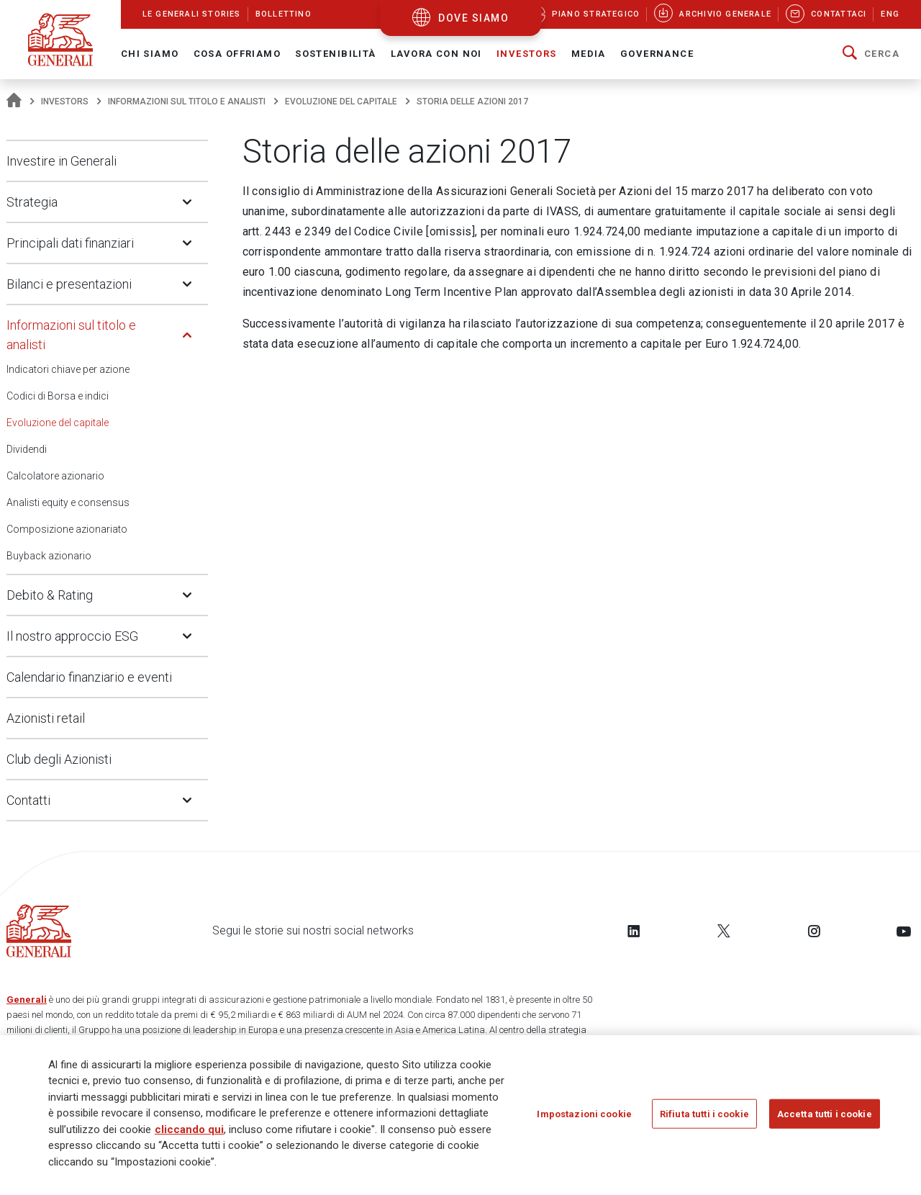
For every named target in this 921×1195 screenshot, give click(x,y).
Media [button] (588, 53)
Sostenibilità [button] (335, 53)
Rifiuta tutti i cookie (704, 1114)
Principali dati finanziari (70, 243)
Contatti (28, 800)
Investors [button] (526, 53)
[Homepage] (14, 101)
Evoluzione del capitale (341, 101)
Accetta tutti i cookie (824, 1114)
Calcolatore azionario (55, 476)
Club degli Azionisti (59, 759)
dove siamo (473, 18)
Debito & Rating (49, 595)
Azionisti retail (45, 718)
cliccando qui (189, 1130)
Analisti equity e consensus (68, 502)
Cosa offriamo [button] (237, 53)
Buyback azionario (48, 556)
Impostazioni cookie (584, 1114)
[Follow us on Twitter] (724, 931)
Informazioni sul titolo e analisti (187, 101)
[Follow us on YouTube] (904, 931)
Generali (26, 999)
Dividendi (26, 449)
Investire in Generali (61, 160)
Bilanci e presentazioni (69, 284)
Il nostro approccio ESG (72, 636)
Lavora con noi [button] (436, 53)
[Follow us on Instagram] (814, 931)
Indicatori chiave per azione (68, 369)
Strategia (32, 201)
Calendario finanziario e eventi (89, 677)
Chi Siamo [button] (150, 53)
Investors (65, 101)
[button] (871, 54)
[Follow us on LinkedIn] (634, 931)
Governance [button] (657, 53)
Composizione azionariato (66, 529)
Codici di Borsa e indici (57, 396)
